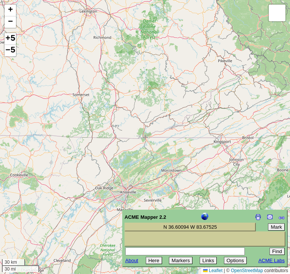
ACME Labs (271, 260)
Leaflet (212, 270)
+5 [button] (10, 39)
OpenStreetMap (247, 270)
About (131, 260)
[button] (10, 10)
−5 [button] (10, 50)
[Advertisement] (40, 220)
